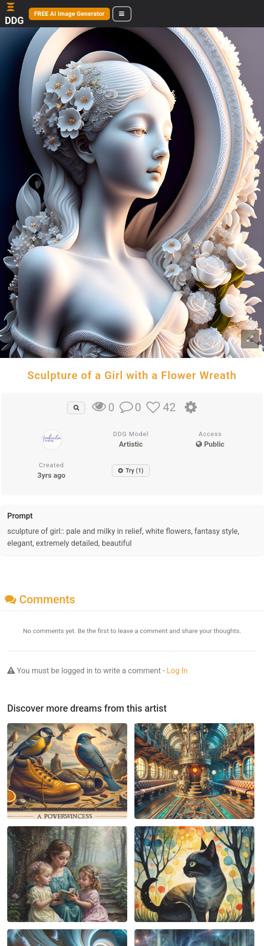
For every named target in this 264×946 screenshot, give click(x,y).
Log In (177, 670)
